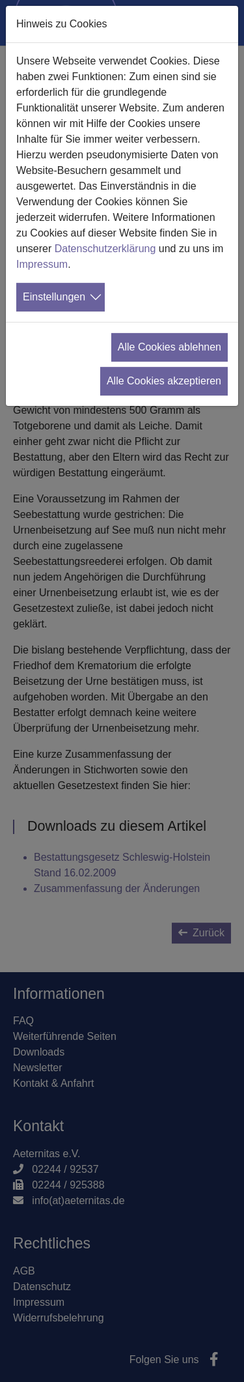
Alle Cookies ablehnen (169, 347)
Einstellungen (54, 296)
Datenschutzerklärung (105, 248)
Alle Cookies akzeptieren (164, 380)
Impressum (42, 264)
